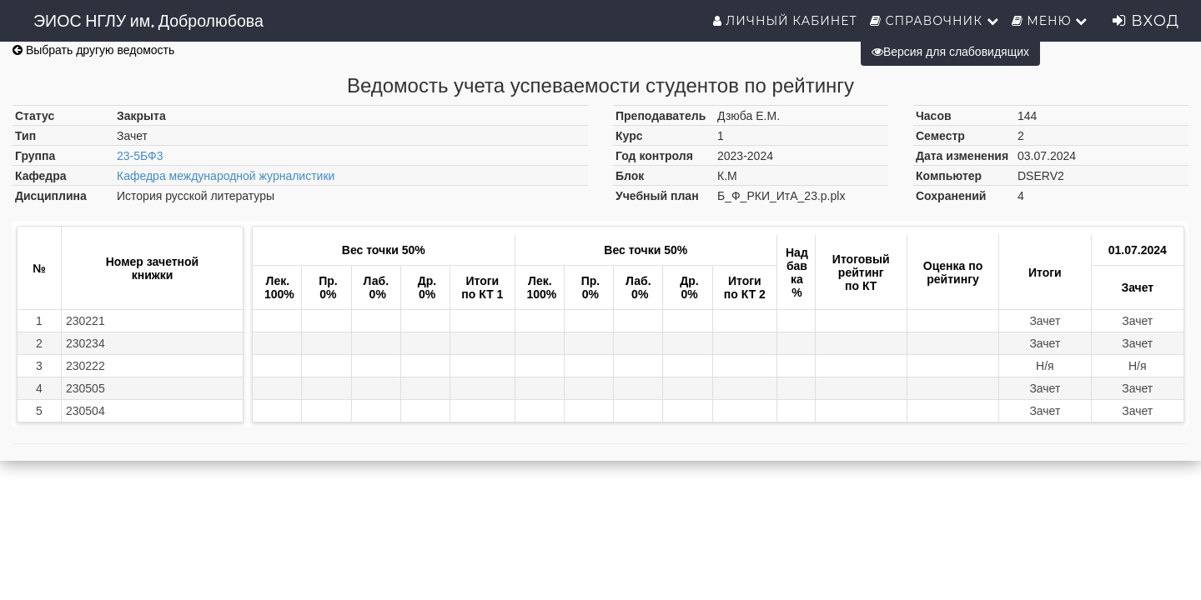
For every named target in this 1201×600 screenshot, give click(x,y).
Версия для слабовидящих (950, 51)
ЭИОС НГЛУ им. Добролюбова (148, 20)
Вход (1146, 21)
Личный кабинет (785, 20)
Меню (1050, 20)
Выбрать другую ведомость (93, 50)
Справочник (934, 20)
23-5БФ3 (140, 155)
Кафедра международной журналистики (225, 175)
